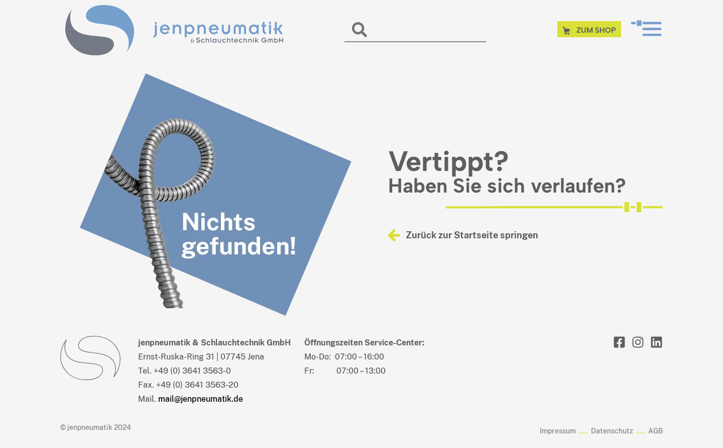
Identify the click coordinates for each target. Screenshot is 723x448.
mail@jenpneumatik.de (200, 399)
